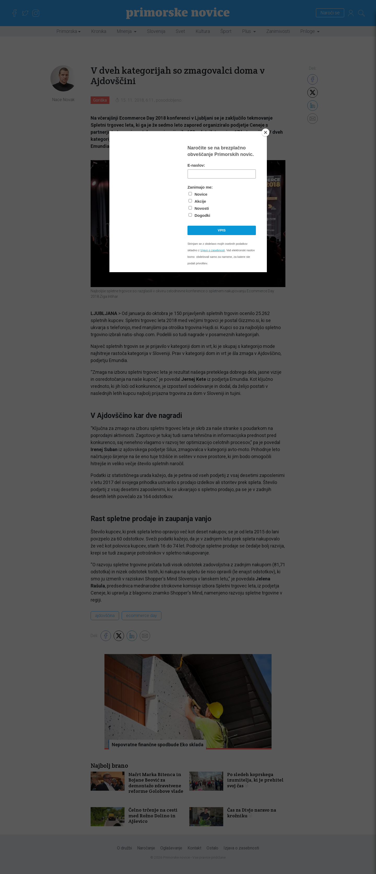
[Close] (265, 132)
